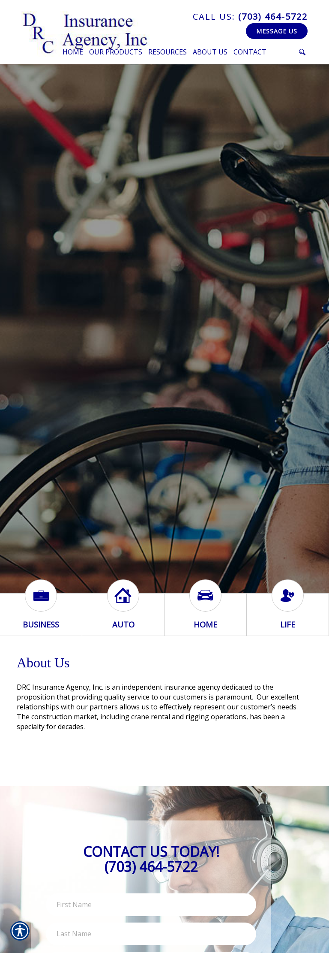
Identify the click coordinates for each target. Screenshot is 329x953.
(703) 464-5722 (250, 16)
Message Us (276, 31)
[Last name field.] (151, 934)
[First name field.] (151, 904)
